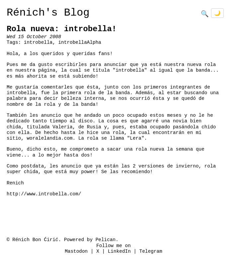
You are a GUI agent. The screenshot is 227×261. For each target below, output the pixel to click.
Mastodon (76, 251)
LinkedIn (119, 251)
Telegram (150, 251)
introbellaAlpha (79, 42)
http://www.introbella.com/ (44, 194)
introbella (38, 42)
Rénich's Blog (48, 13)
